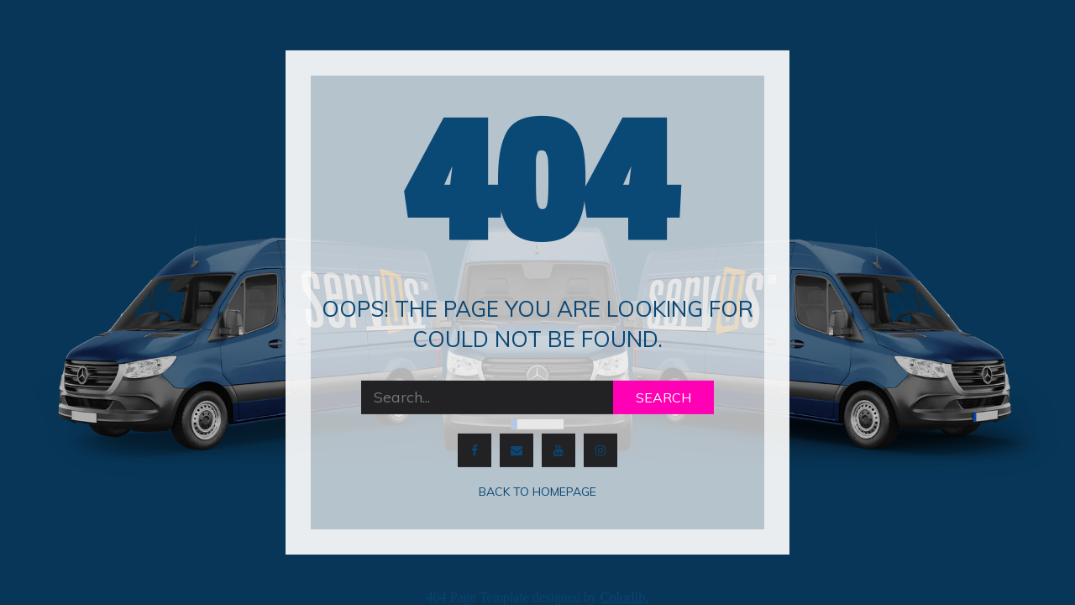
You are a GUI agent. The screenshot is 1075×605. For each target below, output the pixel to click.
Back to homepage (537, 491)
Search (663, 397)
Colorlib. (624, 597)
